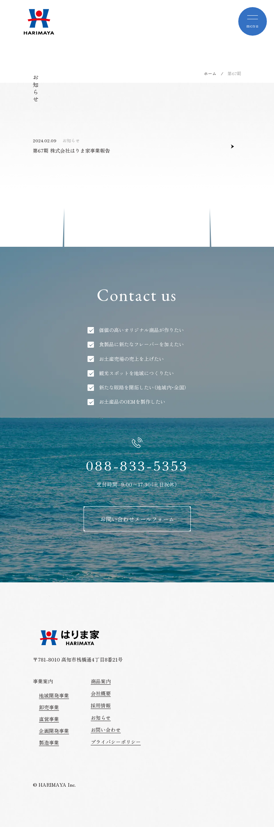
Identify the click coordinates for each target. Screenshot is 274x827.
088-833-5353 (137, 465)
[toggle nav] (252, 21)
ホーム (210, 73)
